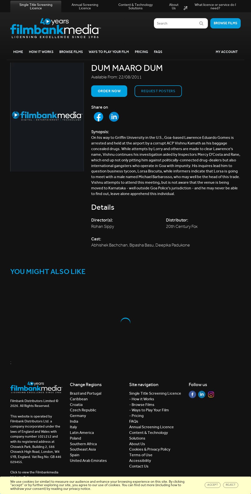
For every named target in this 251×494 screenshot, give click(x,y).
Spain (74, 455)
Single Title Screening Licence (35, 6)
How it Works (41, 52)
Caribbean (79, 399)
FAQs (158, 52)
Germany (78, 415)
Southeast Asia (83, 449)
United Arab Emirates (88, 460)
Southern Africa (83, 444)
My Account (227, 52)
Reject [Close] (231, 484)
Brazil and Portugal (85, 393)
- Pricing (136, 415)
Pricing (141, 52)
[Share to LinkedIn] (114, 117)
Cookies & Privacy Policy (149, 449)
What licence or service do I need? (210, 6)
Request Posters (158, 91)
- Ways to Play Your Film (149, 410)
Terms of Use (140, 455)
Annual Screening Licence (85, 6)
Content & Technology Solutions (135, 6)
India (74, 421)
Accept (212, 484)
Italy (73, 427)
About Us (173, 6)
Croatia (76, 404)
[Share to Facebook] (98, 117)
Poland (75, 438)
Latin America (82, 432)
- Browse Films (141, 404)
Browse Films (71, 52)
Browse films (225, 23)
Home (18, 52)
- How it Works (141, 399)
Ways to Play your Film (109, 52)
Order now (109, 91)
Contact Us (139, 466)
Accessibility (140, 460)
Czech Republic (83, 410)
